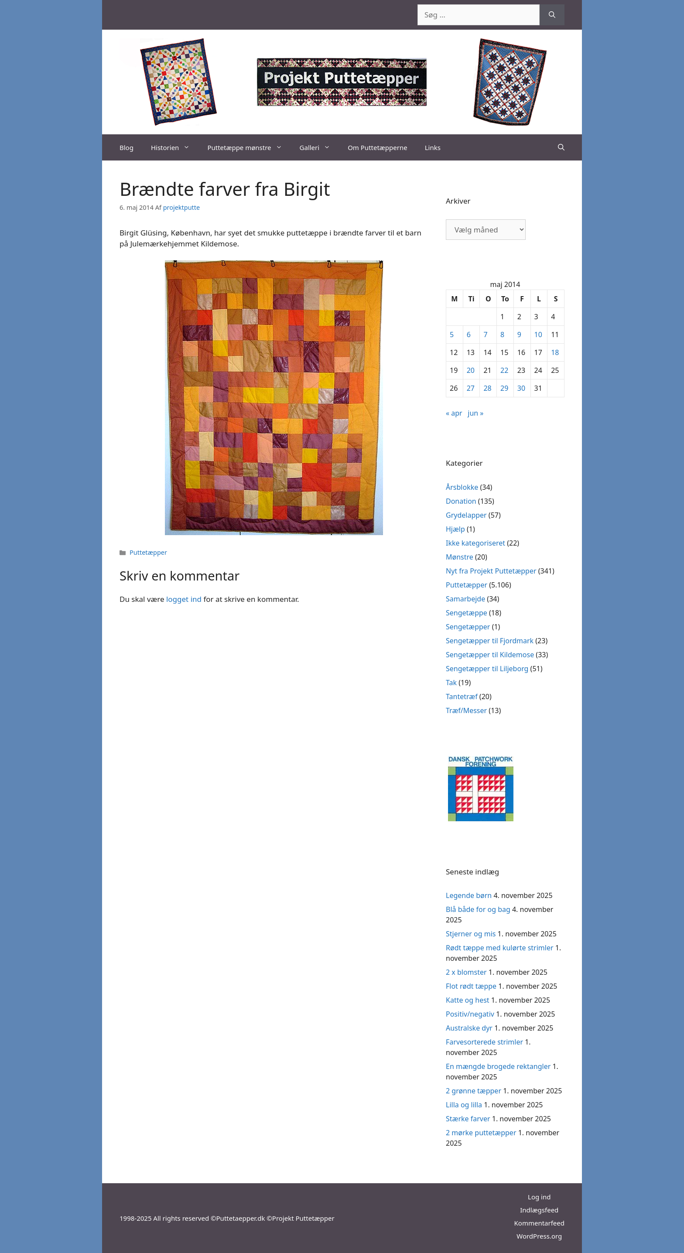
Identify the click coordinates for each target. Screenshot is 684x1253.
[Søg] (552, 14)
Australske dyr (469, 1028)
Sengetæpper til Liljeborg (487, 668)
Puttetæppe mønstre (249, 147)
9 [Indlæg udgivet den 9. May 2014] (519, 334)
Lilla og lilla (464, 1105)
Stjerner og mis (471, 934)
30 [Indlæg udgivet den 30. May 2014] (521, 388)
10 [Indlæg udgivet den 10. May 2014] (538, 334)
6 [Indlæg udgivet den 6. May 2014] (469, 334)
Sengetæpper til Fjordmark (490, 640)
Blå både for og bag (478, 909)
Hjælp (455, 529)
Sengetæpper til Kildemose (490, 654)
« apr (454, 413)
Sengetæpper (468, 627)
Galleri (319, 147)
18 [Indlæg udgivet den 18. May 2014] (555, 352)
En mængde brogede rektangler (498, 1066)
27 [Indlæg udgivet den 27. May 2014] (471, 388)
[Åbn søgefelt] (561, 147)
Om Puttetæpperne (377, 147)
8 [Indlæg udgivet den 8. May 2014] (502, 334)
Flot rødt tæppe (471, 986)
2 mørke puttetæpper (481, 1132)
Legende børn (469, 895)
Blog (126, 147)
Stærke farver (468, 1118)
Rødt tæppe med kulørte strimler (500, 948)
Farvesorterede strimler (484, 1042)
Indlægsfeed (539, 1209)
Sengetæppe (466, 613)
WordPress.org (539, 1236)
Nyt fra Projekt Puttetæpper (491, 571)
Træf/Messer (466, 710)
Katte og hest (467, 1000)
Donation (461, 501)
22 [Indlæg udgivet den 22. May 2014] (504, 370)
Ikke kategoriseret (475, 543)
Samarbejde (465, 599)
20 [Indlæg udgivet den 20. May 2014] (471, 370)
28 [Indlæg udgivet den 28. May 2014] (487, 388)
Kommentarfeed (539, 1223)
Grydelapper (466, 515)
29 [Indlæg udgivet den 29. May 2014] (504, 388)
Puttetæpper (148, 552)
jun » (475, 413)
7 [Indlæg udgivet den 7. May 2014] (485, 334)
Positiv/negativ (470, 1014)
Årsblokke (462, 487)
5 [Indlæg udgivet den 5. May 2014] (452, 334)
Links (433, 147)
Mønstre (459, 557)
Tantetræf (462, 696)
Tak (451, 682)
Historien (174, 147)
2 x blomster (466, 972)
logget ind (184, 599)
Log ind (539, 1196)
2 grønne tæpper (473, 1091)
